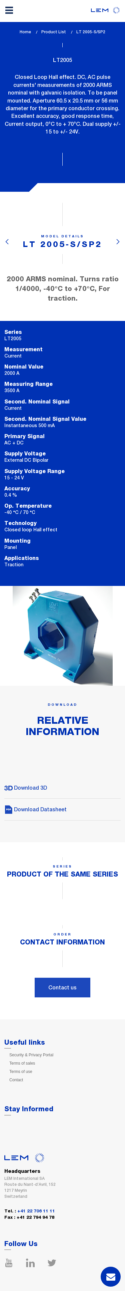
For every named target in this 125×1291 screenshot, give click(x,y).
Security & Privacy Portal (31, 1055)
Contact (16, 1080)
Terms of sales (22, 1063)
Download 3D (25, 788)
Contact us (62, 987)
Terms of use (20, 1072)
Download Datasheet (35, 809)
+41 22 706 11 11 (36, 1211)
